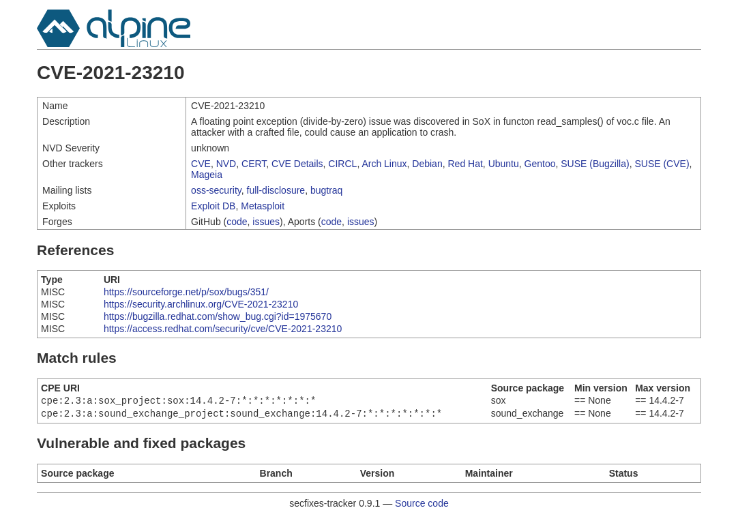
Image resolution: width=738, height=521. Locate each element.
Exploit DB (213, 205)
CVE (201, 163)
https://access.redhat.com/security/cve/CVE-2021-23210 (223, 328)
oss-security (216, 190)
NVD (226, 163)
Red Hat (464, 163)
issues (266, 221)
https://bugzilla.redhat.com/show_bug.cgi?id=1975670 (217, 316)
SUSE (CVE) (661, 163)
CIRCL (342, 163)
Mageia (206, 174)
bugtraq (326, 190)
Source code (422, 506)
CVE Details (297, 163)
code (236, 221)
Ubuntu (503, 163)
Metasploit (262, 205)
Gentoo (540, 163)
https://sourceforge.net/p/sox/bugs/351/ (186, 291)
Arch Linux (384, 163)
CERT (253, 163)
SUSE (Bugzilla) (595, 163)
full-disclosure (276, 190)
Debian (427, 163)
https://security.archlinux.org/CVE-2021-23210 (201, 304)
